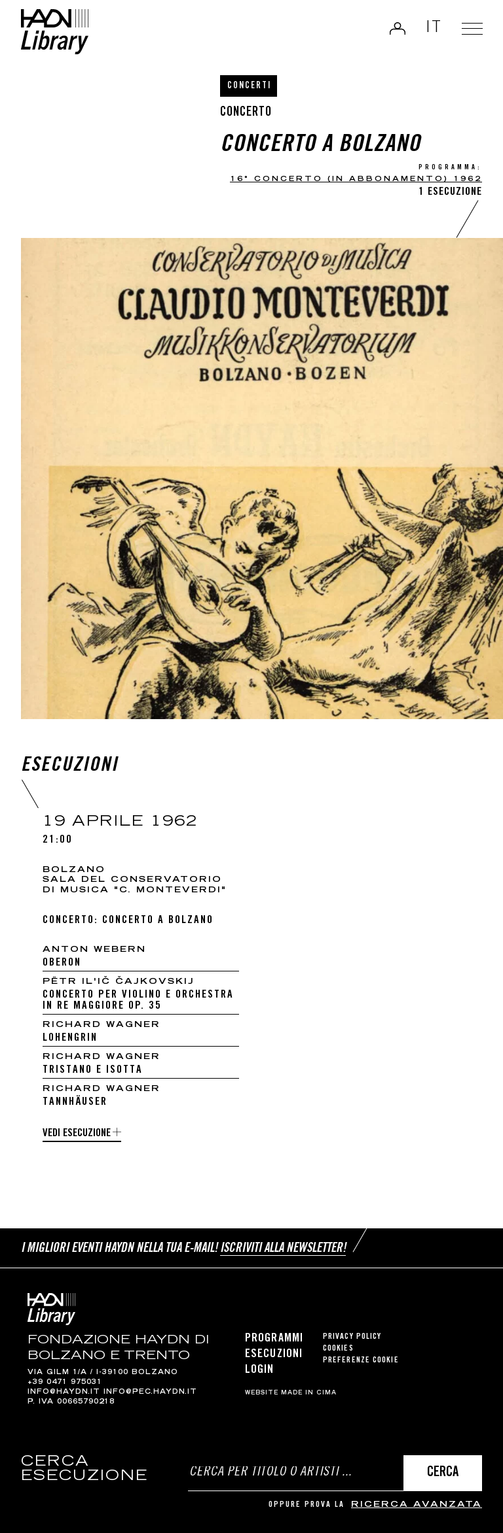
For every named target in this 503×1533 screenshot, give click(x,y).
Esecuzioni (274, 1354)
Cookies (338, 1349)
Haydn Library (56, 32)
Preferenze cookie (361, 1360)
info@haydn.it (64, 1392)
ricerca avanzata (416, 1505)
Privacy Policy (352, 1337)
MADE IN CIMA (309, 1393)
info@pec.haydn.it (150, 1392)
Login (396, 28)
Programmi (274, 1339)
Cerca (442, 1473)
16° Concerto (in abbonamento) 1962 (356, 179)
